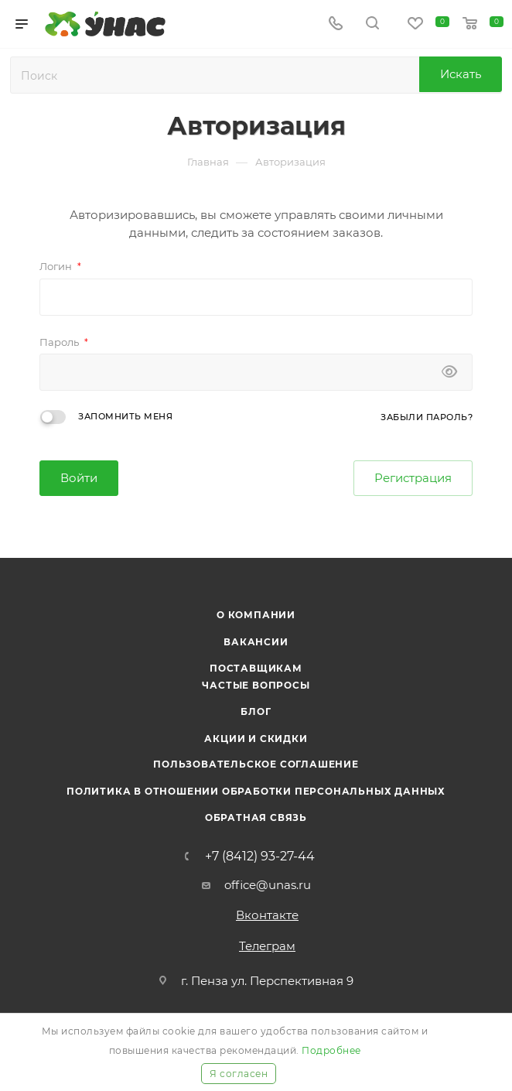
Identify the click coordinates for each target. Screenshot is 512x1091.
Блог (256, 711)
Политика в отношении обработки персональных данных (256, 791)
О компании (256, 615)
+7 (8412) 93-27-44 (260, 856)
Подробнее (331, 1050)
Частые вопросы (255, 685)
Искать (460, 74)
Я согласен (239, 1073)
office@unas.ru (267, 884)
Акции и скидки (255, 738)
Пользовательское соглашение (256, 764)
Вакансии (256, 642)
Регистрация (413, 477)
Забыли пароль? (427, 417)
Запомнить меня (125, 416)
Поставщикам (256, 668)
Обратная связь (256, 817)
